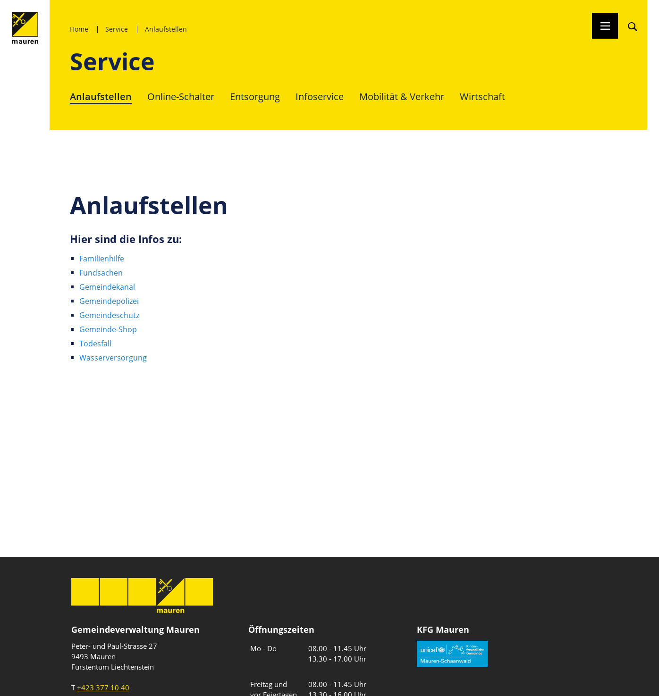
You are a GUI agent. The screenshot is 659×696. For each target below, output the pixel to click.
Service (116, 29)
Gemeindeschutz (109, 315)
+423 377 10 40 (103, 687)
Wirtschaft (482, 96)
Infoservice (320, 96)
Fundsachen (101, 273)
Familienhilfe (101, 258)
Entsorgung (255, 96)
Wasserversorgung (113, 357)
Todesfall (95, 343)
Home (79, 29)
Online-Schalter (180, 96)
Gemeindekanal (107, 287)
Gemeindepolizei (109, 301)
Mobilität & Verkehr (401, 96)
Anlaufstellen (166, 29)
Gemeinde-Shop (108, 329)
